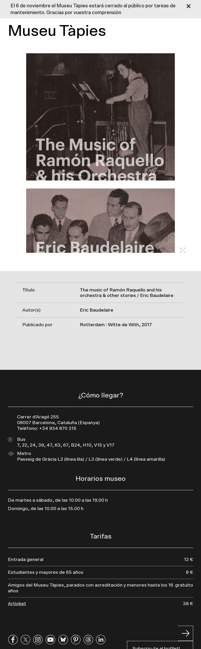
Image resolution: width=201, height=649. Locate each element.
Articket (17, 603)
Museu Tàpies (57, 31)
